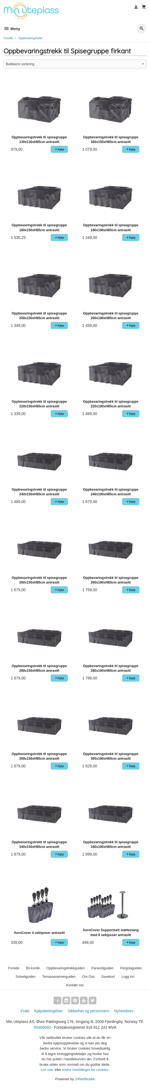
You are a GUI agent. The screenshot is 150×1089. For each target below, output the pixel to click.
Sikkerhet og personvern (88, 1011)
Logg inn (128, 977)
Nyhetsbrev (124, 1011)
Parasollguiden (102, 968)
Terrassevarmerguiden (59, 977)
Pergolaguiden (131, 968)
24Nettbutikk (85, 1079)
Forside (8, 38)
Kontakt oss (75, 985)
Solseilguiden (26, 977)
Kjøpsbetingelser (48, 1011)
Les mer (48, 1070)
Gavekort (108, 977)
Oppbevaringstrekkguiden (66, 968)
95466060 (42, 1027)
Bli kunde (33, 968)
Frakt (25, 1011)
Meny (12, 29)
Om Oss (88, 977)
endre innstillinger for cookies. (85, 1070)
